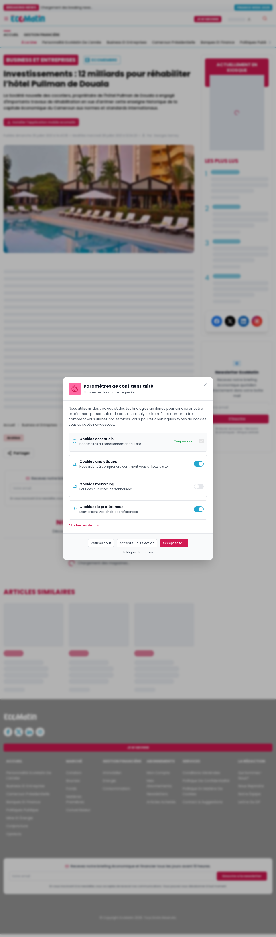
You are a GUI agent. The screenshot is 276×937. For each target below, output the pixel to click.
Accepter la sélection (137, 543)
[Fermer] (205, 385)
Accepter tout (174, 543)
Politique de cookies (138, 552)
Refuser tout (101, 543)
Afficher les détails (84, 525)
